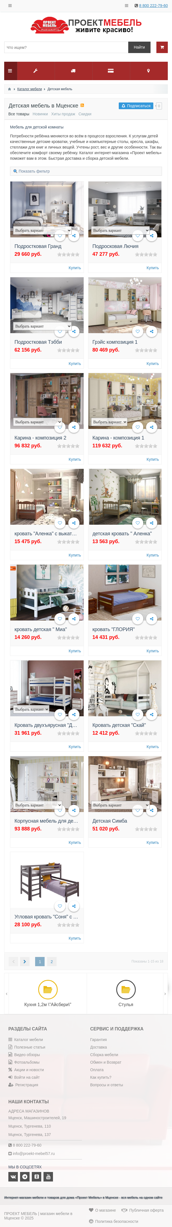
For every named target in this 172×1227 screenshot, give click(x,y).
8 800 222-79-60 (153, 5)
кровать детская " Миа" (40, 629)
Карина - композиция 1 (118, 438)
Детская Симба (110, 821)
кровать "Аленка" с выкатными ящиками (60, 533)
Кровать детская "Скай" (119, 725)
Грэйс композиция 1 (115, 342)
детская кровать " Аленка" (122, 533)
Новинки (40, 114)
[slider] (68, 254)
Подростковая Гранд (37, 246)
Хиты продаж (63, 114)
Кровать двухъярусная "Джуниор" (52, 725)
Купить (75, 268)
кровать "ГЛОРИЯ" (114, 629)
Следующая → (25, 961)
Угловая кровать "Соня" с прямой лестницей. (65, 917)
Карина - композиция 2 (40, 438)
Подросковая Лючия (116, 246)
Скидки (85, 114)
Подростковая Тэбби (38, 342)
